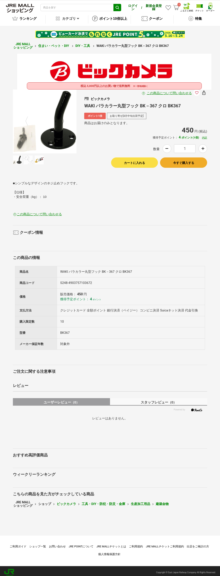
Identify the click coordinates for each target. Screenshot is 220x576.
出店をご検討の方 (198, 543)
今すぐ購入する (183, 160)
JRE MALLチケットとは (111, 543)
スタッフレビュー (159, 399)
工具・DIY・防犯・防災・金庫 (103, 501)
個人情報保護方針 (109, 551)
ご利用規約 (136, 543)
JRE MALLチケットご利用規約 (165, 543)
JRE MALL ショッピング (23, 43)
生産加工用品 (140, 501)
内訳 (204, 134)
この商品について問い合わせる (169, 90)
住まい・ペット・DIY (54, 43)
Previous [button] (29, 118)
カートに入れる (134, 160)
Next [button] (60, 118)
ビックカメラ (66, 501)
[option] (45, 118)
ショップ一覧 (37, 543)
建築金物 (162, 501)
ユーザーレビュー (61, 399)
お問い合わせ (57, 543)
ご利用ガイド (18, 543)
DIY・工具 (83, 43)
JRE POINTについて (81, 543)
